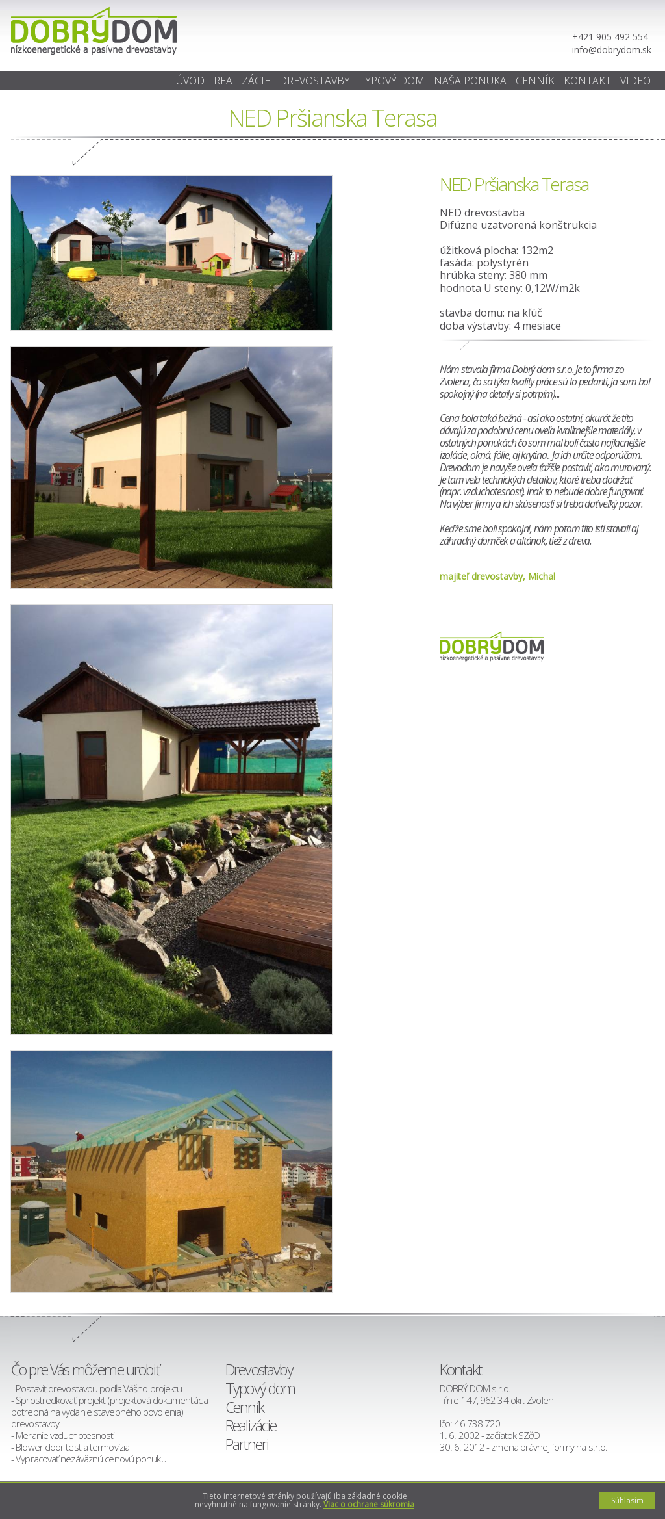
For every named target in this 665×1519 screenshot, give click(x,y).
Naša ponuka (470, 80)
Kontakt (587, 80)
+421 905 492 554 (610, 37)
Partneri (246, 1444)
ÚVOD (190, 80)
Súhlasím (627, 1500)
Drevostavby (314, 80)
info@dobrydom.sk (611, 50)
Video (635, 80)
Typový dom (392, 80)
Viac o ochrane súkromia (368, 1504)
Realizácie (242, 80)
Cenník (535, 80)
